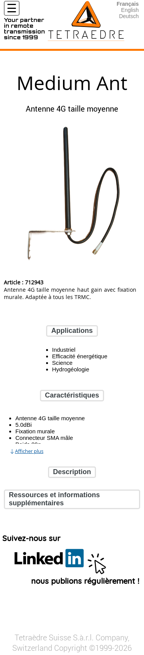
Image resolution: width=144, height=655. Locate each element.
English (130, 10)
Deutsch (129, 16)
